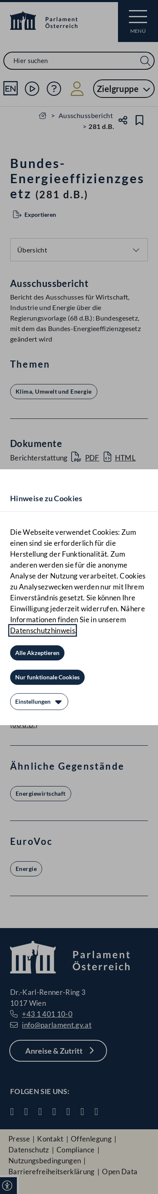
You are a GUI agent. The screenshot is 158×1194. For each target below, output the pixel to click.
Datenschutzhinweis (42, 630)
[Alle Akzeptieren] (37, 652)
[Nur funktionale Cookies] (47, 677)
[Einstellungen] (39, 701)
